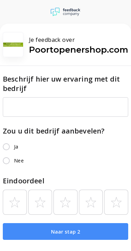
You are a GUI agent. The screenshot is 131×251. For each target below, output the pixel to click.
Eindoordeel (23, 180)
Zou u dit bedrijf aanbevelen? (53, 131)
